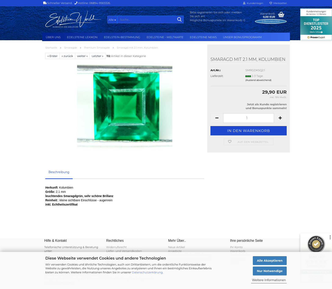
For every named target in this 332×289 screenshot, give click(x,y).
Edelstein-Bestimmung (122, 37)
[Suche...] (112, 19)
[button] (216, 118)
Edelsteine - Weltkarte (165, 37)
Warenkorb (237, 251)
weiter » (82, 56)
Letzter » (97, 56)
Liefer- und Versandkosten (124, 251)
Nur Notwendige (269, 271)
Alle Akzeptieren (269, 261)
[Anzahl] (248, 118)
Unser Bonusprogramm (242, 37)
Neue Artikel (176, 247)
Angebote (175, 251)
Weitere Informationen (269, 280)
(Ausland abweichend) (258, 80)
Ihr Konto (236, 247)
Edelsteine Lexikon (82, 37)
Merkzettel (278, 3)
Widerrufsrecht (116, 247)
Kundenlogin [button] (253, 3)
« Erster (52, 56)
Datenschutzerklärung (147, 272)
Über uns (53, 37)
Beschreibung (58, 172)
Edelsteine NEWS (203, 37)
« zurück (67, 56)
